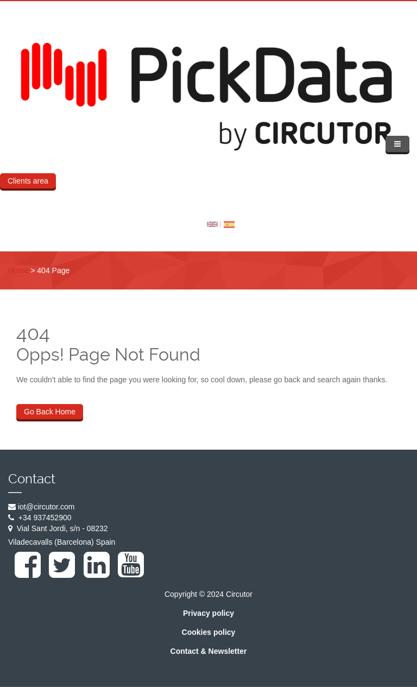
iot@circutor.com (46, 506)
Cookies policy (209, 632)
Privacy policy (208, 613)
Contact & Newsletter (208, 651)
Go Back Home (49, 411)
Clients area (28, 181)
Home (18, 270)
